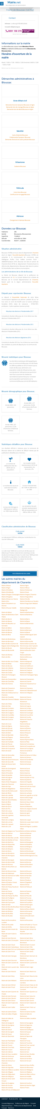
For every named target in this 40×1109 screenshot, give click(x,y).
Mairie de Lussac (25, 824)
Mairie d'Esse (24, 735)
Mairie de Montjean (26, 860)
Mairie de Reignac (25, 907)
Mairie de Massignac (26, 842)
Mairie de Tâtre (6, 802)
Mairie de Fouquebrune (27, 746)
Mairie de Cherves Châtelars (10, 699)
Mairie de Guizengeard (9, 768)
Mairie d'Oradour (25, 880)
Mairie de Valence (7, 1052)
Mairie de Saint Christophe (10, 940)
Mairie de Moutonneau (9, 871)
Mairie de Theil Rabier (8, 1041)
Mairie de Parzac (7, 891)
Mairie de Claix (6, 706)
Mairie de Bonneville (26, 641)
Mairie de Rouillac (7, 916)
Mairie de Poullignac (8, 898)
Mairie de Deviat (25, 724)
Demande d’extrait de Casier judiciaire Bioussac (20, 139)
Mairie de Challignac (26, 672)
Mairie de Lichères (7, 813)
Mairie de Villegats (7, 1072)
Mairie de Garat (6, 751)
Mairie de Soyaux (25, 1032)
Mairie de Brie (6, 657)
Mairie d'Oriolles (7, 885)
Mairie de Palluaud (26, 887)
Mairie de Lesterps (26, 811)
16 (13, 277)
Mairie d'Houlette (7, 773)
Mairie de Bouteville (8, 650)
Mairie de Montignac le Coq (28, 855)
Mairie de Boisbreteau (8, 639)
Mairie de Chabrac (7, 670)
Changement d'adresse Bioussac (20, 220)
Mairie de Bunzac (7, 666)
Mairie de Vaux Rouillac (27, 1054)
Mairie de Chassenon (8, 688)
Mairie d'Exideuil (7, 739)
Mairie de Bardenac (26, 615)
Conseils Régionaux (8, 1103)
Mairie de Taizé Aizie (8, 1036)
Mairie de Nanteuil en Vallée (10, 876)
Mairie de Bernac (7, 630)
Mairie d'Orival (24, 885)
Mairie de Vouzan (7, 1085)
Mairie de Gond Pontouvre (10, 760)
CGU (20, 1099)
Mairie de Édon (6, 733)
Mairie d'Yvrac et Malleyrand (11, 1090)
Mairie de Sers (6, 1027)
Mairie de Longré (25, 820)
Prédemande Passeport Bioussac (20, 137)
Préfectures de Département (23, 1106)
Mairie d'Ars (5, 601)
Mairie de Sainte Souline (27, 1012)
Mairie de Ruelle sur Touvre (28, 925)
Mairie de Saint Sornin (27, 1001)
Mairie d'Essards (25, 804)
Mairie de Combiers (8, 708)
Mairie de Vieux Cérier (27, 802)
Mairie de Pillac (24, 893)
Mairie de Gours (7, 806)
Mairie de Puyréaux (26, 902)
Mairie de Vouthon (26, 1083)
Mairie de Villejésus (26, 1072)
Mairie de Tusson (7, 1050)
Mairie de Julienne (25, 780)
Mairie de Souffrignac (26, 1030)
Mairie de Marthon (7, 842)
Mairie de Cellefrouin (26, 666)
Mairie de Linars (25, 815)
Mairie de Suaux (7, 1034)
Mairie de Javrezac (25, 775)
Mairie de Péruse (25, 789)
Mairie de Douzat (7, 728)
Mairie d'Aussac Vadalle (9, 608)
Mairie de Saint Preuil (8, 987)
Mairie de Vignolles (7, 1067)
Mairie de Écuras (25, 730)
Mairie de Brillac (7, 664)
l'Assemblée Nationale (19, 297)
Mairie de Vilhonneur (26, 1067)
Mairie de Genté (7, 757)
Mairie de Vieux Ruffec (27, 1065)
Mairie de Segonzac (26, 1025)
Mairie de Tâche (6, 793)
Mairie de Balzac (7, 612)
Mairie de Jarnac (25, 773)
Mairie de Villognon (8, 1076)
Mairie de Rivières (7, 911)
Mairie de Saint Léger (26, 967)
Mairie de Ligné (25, 813)
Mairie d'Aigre (6, 588)
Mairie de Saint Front (8, 951)
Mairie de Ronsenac (26, 911)
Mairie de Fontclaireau (27, 744)
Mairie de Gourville (7, 762)
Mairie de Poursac (25, 898)
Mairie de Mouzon (26, 871)
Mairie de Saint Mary (8, 976)
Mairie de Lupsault (7, 824)
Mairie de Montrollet (8, 862)
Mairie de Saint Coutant (27, 945)
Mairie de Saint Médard (9, 980)
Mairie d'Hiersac (7, 771)
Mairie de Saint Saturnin (27, 996)
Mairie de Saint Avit (26, 934)
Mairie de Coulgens (8, 713)
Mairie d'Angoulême (26, 597)
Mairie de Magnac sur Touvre (11, 831)
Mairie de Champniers (27, 679)
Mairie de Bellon (7, 628)
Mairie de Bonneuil (7, 641)
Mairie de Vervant (25, 1061)
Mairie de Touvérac (26, 1043)
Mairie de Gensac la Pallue (28, 755)
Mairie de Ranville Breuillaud (10, 907)
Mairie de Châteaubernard (28, 690)
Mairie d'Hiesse (25, 771)
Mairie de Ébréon (25, 728)
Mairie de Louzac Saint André (29, 822)
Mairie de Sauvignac (8, 1025)
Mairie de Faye (6, 786)
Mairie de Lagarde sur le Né (28, 795)
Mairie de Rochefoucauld (9, 791)
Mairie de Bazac (25, 621)
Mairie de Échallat (7, 730)
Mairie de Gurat (25, 768)
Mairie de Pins (6, 809)
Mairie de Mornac (25, 862)
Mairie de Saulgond (8, 1023)
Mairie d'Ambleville (8, 592)
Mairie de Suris (24, 1034)
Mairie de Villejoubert (8, 1074)
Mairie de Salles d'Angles (9, 1014)
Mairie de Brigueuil (26, 661)
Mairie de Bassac (7, 621)
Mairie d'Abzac (6, 585)
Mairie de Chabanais (26, 668)
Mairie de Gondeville (26, 760)
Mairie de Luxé (6, 826)
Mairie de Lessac (7, 811)
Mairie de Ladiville (7, 795)
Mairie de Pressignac (26, 900)
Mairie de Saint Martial (9, 971)
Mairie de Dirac (24, 726)
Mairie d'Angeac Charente (28, 594)
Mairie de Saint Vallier (8, 1007)
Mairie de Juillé (6, 780)
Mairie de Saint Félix (26, 947)
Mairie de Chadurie (26, 670)
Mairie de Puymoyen (8, 902)
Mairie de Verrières (26, 1058)
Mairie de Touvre (7, 1045)
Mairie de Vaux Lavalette (9, 1054)
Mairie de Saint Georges (9, 956)
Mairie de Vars (24, 1052)
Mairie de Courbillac (8, 715)
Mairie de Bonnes (25, 639)
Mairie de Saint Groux (27, 960)
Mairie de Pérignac (7, 893)
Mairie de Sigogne (25, 1027)
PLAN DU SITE (13, 1099)
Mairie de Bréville (25, 655)
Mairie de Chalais (7, 672)
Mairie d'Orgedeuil (26, 882)
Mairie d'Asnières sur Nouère (29, 601)
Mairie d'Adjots (6, 804)
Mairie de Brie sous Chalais (10, 661)
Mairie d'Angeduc (7, 597)
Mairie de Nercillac (26, 876)
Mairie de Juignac (7, 777)
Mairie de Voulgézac (8, 1083)
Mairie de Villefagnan (26, 1070)
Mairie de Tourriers (8, 1043)
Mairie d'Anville (25, 599)
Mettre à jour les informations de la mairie (13, 68)
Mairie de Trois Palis (8, 1047)
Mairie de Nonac (7, 880)
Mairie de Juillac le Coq (27, 777)
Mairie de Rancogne (26, 905)
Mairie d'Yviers (24, 1088)
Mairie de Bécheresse (26, 623)
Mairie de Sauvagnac (26, 1023)
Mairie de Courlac (25, 717)
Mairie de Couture (7, 719)
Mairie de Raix (6, 905)
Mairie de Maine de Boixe (28, 831)
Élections (11, 1108)
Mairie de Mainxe (7, 833)
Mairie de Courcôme (26, 715)
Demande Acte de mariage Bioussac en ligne (20, 107)
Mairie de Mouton (25, 867)
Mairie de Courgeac (8, 717)
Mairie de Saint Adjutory (27, 927)
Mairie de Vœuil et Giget (27, 1085)
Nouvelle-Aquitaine (18, 255)
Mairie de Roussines (26, 920)
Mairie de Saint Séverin (9, 998)
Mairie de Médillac (7, 847)
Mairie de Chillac (7, 704)
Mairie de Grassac (25, 762)
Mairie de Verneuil (7, 1058)
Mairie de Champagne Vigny (29, 675)
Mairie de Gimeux (25, 757)
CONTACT (5, 1099)
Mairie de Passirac (25, 891)
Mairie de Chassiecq (26, 688)
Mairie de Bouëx (7, 648)
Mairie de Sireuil (7, 1030)
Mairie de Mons (6, 851)
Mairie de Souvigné (8, 1032)
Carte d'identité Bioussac (20, 135)
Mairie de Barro (25, 619)
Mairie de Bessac (7, 632)
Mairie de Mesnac (25, 849)
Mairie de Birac (6, 635)
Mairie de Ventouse (8, 1056)
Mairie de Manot (7, 835)
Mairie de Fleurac (7, 744)
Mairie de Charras (7, 684)
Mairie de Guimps (25, 764)
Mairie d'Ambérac (7, 590)
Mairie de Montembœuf (27, 853)
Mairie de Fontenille (8, 746)
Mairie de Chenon (25, 697)
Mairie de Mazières (26, 844)
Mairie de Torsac (25, 1041)
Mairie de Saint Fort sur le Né (11, 949)
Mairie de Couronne (26, 784)
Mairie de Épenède (7, 735)
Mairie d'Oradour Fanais (9, 882)
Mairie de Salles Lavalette (28, 1018)
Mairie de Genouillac (8, 755)
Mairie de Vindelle (25, 1076)
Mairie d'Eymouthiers (27, 739)
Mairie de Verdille (25, 1056)
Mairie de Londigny (8, 820)
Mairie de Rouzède (7, 925)
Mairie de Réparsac (8, 909)
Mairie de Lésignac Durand (28, 809)
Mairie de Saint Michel (8, 985)
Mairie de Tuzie (25, 1050)
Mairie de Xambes (7, 1088)
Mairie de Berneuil (25, 630)
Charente (35, 253)
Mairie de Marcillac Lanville (10, 838)
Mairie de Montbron (8, 853)
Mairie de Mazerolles (8, 844)
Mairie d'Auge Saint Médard (29, 603)
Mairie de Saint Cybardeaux (10, 947)
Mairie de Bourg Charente (28, 648)
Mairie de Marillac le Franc (10, 840)
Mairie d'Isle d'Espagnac (9, 782)
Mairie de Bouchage (26, 797)
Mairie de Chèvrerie (8, 784)
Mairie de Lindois (25, 800)
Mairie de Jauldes (7, 775)
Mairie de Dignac (7, 726)
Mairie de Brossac (25, 664)
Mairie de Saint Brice (26, 938)
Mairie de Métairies (26, 806)
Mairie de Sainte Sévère (9, 1012)
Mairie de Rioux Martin (27, 909)
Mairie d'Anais (24, 592)
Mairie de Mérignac (26, 847)
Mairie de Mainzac (25, 833)
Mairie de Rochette (26, 791)
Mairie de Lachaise (26, 793)
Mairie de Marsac (25, 840)
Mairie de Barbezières (27, 612)
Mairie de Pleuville (25, 896)
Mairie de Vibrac (7, 1065)
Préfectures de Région (22, 1103)
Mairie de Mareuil (25, 838)
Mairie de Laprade (7, 797)
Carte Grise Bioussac (20, 192)
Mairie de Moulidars (26, 864)
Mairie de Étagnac (7, 737)
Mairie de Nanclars (26, 873)
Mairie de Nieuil (25, 878)
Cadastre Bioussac (20, 166)
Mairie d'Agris (24, 585)
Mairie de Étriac (25, 737)
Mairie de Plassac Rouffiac (10, 896)
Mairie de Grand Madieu (9, 800)
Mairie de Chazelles (8, 697)
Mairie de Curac (6, 724)
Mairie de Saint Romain (9, 996)
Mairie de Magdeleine (8, 789)
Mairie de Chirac (25, 704)
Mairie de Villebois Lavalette (10, 1070)
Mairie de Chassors (8, 690)
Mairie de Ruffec (7, 927)
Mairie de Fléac (24, 742)
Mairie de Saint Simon (8, 1001)
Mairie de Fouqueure (8, 748)
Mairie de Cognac (25, 706)
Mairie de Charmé (25, 681)
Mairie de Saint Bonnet (9, 938)
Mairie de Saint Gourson (9, 960)
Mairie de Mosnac (7, 864)
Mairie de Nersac (7, 878)
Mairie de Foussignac (26, 748)
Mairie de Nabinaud (8, 873)
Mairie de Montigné (8, 860)
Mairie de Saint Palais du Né (29, 985)
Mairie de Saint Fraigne (27, 949)
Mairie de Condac (25, 708)
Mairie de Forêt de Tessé (27, 786)
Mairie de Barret (7, 619)
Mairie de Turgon (25, 1047)
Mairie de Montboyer (26, 851)
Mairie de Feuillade (7, 742)
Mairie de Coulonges (26, 713)
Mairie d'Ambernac (26, 590)
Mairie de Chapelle (26, 782)
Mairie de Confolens (26, 710)
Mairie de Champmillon (9, 679)
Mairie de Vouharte (26, 1079)
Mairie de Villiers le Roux (27, 1074)
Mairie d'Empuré (25, 733)
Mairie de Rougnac (26, 913)
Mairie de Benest (25, 628)
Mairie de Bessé (25, 632)
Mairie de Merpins (7, 849)
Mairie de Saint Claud (8, 945)
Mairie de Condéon (8, 710)
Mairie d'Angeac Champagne (11, 594)
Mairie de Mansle (25, 835)
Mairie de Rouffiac (7, 913)
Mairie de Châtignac (26, 693)
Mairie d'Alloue (24, 588)
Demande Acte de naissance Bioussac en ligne (20, 105)
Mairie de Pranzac (7, 900)
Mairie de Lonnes (7, 822)
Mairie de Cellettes (7, 668)
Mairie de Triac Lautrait (27, 1045)
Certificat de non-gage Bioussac (20, 194)
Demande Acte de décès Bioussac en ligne (20, 109)
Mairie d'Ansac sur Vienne (10, 599)
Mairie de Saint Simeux (27, 998)
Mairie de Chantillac (8, 681)
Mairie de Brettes (7, 655)
